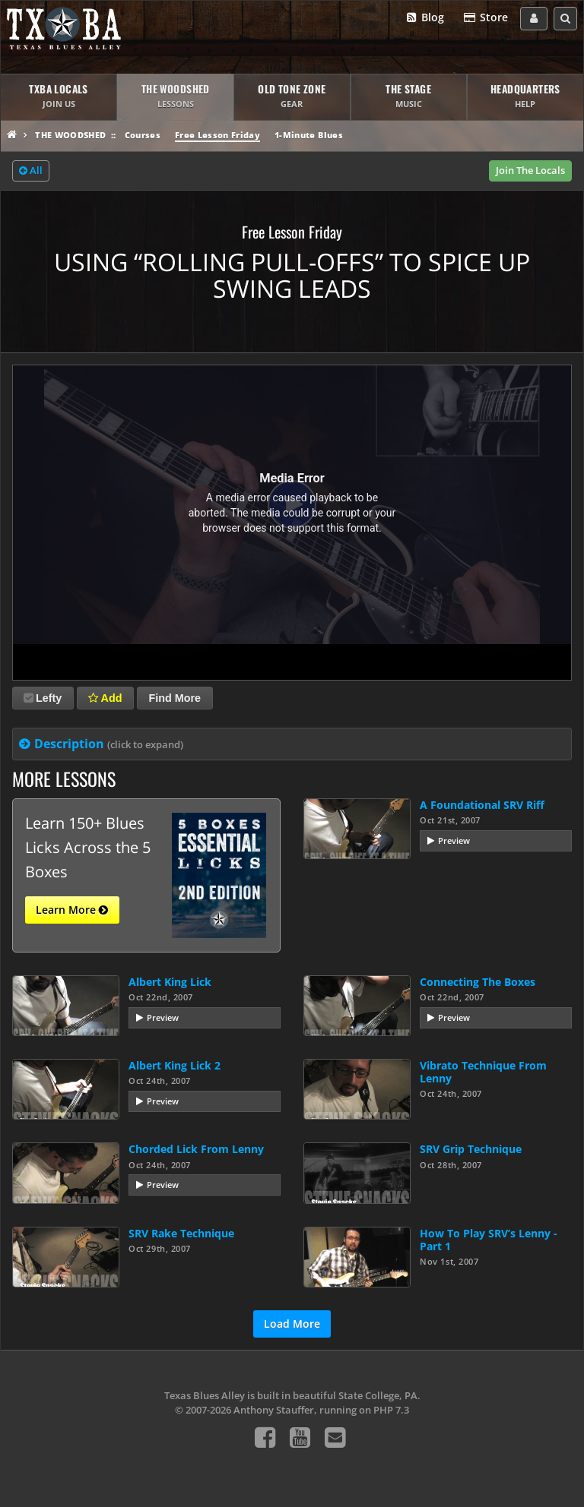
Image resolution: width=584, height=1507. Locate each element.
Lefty (43, 698)
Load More (292, 1323)
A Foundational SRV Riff (482, 805)
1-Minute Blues (309, 135)
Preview (454, 840)
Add (105, 698)
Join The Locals (530, 170)
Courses (142, 135)
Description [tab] (108, 743)
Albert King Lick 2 (175, 1065)
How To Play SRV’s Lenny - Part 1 (488, 1239)
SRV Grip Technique (471, 1149)
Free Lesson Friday (217, 135)
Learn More (72, 910)
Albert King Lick (170, 982)
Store (485, 18)
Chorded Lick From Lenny (196, 1149)
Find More (174, 698)
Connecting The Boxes (477, 982)
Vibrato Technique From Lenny (483, 1071)
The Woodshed (70, 135)
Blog (425, 18)
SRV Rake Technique (181, 1233)
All (31, 171)
